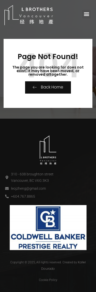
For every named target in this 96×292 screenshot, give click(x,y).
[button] (86, 14)
